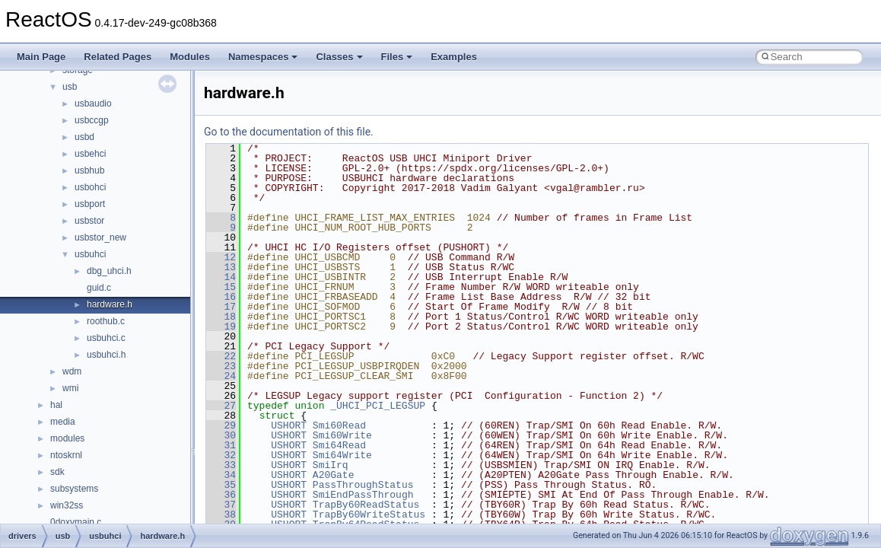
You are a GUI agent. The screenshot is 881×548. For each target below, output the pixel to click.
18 (221, 316)
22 (221, 356)
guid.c (99, 287)
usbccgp (92, 120)
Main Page (41, 56)
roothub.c (106, 321)
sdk (57, 472)
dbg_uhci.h (109, 271)
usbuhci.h (106, 354)
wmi (70, 388)
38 (221, 514)
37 (221, 504)
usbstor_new (100, 237)
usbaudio (93, 103)
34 (221, 475)
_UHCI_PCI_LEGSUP (377, 406)
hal (56, 405)
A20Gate (334, 475)
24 (221, 376)
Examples (454, 56)
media (62, 421)
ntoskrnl (66, 455)
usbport (90, 204)
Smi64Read (339, 445)
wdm (71, 371)
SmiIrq (330, 465)
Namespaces (263, 56)
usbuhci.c (106, 338)
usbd (84, 137)
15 (221, 287)
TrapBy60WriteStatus (369, 514)
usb (69, 86)
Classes (339, 56)
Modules (190, 56)
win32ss (66, 505)
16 (221, 297)
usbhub (89, 170)
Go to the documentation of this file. (289, 132)
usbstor (89, 220)
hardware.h (109, 304)
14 (221, 277)
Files (397, 56)
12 (221, 257)
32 (221, 455)
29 (221, 425)
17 (221, 307)
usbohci (90, 187)
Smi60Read (339, 425)
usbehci (90, 153)
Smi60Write (342, 435)
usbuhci (90, 254)
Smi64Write (342, 455)
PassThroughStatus (363, 485)
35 (221, 485)
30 (221, 435)
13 (221, 267)
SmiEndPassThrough (363, 495)
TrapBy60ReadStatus (366, 504)
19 (221, 326)
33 (221, 465)
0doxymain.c (75, 522)
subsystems (74, 488)
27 (221, 406)
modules (67, 438)
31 (221, 445)
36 (221, 495)
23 (221, 366)
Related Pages (117, 56)
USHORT (289, 425)
